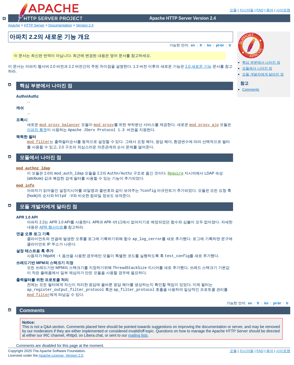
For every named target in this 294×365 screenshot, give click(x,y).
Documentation (60, 25)
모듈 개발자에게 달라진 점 (263, 74)
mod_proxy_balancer (59, 125)
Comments (250, 89)
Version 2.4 (85, 25)
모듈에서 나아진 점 (257, 68)
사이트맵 (283, 10)
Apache (14, 25)
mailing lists (138, 335)
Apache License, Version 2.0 (61, 355)
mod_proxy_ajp (204, 125)
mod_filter (38, 142)
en (193, 45)
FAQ (260, 10)
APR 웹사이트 (51, 227)
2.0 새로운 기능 (198, 66)
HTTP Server (34, 25)
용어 (269, 10)
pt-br (220, 45)
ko (209, 45)
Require (175, 173)
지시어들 (247, 10)
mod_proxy (104, 125)
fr (201, 45)
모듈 (233, 10)
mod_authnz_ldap (33, 168)
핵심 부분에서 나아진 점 (261, 62)
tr (230, 45)
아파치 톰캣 (37, 130)
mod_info (25, 185)
